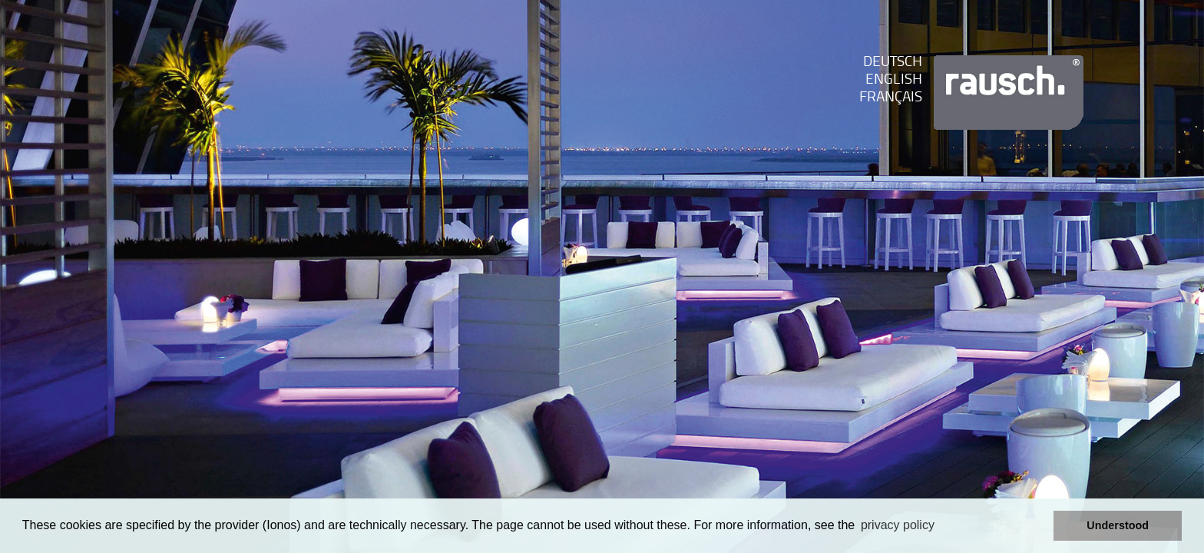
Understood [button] (1118, 525)
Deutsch (892, 62)
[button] (1037, 526)
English (893, 80)
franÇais (890, 98)
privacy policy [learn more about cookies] (897, 524)
